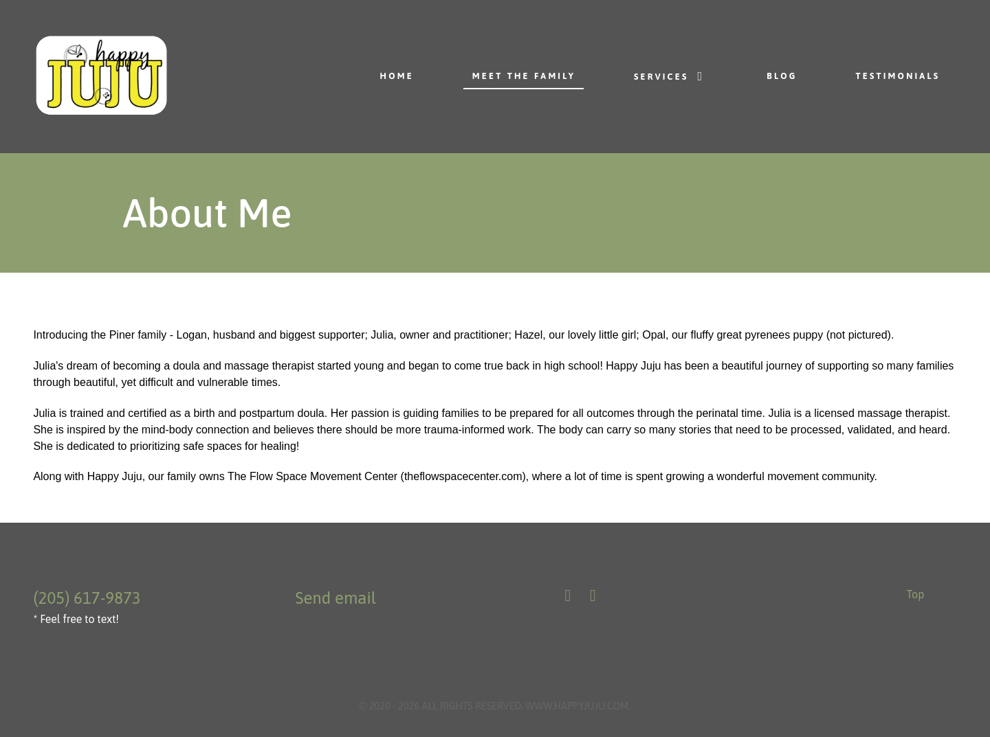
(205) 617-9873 (86, 598)
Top (915, 594)
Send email (335, 598)
